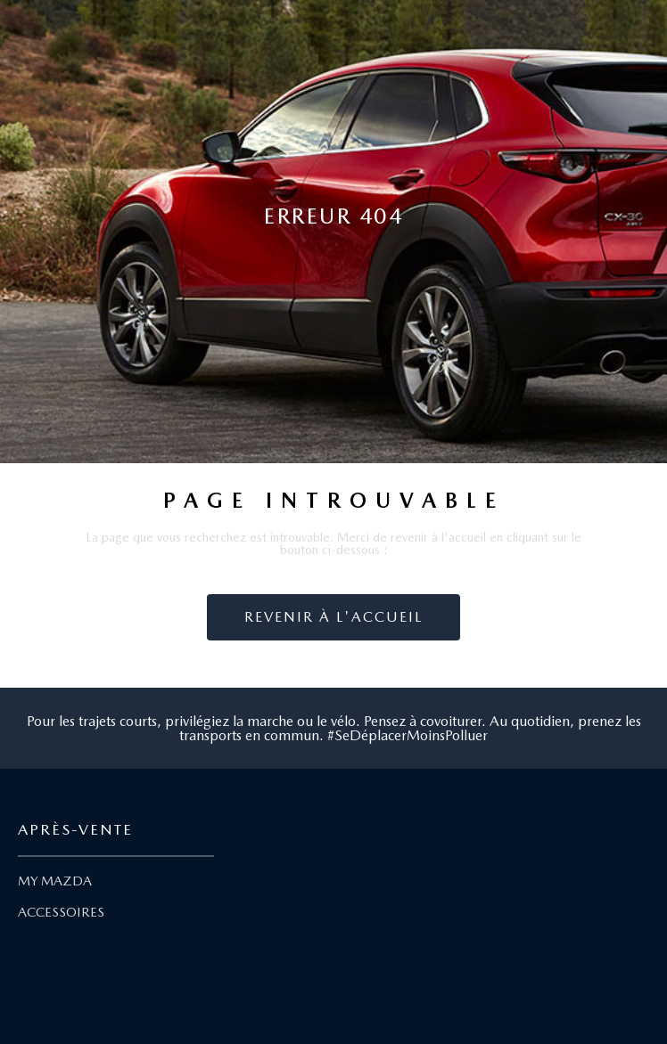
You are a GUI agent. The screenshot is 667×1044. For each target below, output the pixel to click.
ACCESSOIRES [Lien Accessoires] (61, 912)
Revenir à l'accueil (333, 616)
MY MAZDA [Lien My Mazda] (55, 881)
